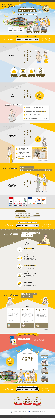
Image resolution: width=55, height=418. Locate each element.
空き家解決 (33, 1)
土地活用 (22, 1)
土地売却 (27, 1)
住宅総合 (11, 1)
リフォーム (17, 1)
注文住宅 (6, 1)
